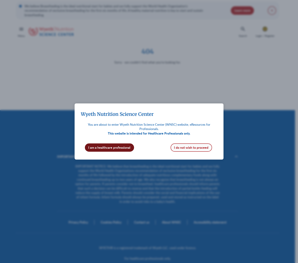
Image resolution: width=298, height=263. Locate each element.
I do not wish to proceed (191, 147)
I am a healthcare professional (109, 147)
